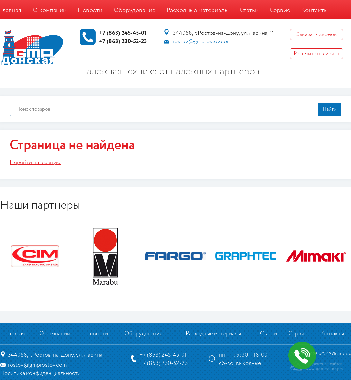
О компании (50, 10)
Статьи (249, 10)
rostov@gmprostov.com (202, 41)
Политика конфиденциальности (40, 373)
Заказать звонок (316, 34)
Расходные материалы (197, 10)
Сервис (280, 10)
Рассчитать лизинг (317, 53)
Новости (90, 10)
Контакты (314, 10)
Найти (330, 109)
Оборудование (134, 10)
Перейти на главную (35, 162)
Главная (10, 10)
